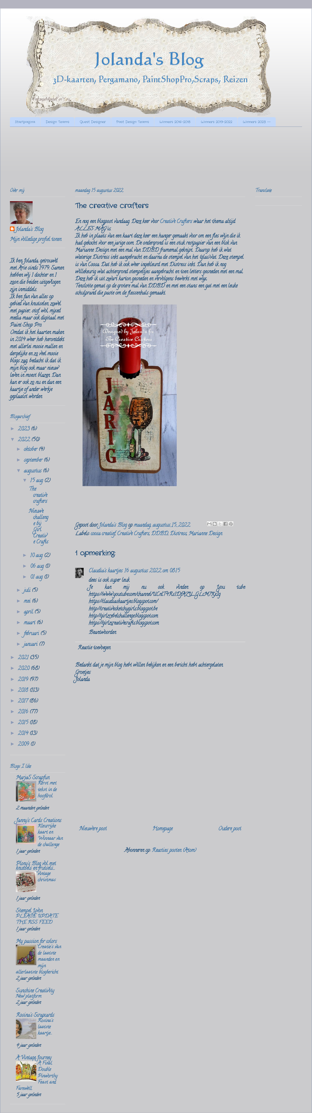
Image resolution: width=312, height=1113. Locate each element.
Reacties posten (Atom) (174, 851)
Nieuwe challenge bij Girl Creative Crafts (38, 527)
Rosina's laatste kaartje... (45, 1027)
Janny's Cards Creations (38, 821)
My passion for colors (36, 942)
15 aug (37, 481)
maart (30, 623)
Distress (178, 534)
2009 (24, 745)
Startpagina (25, 121)
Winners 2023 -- (257, 121)
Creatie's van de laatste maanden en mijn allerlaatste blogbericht (38, 960)
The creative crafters (38, 496)
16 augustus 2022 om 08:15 (152, 571)
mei (28, 602)
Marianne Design (205, 534)
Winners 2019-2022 (216, 121)
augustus (33, 471)
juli (28, 591)
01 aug (37, 577)
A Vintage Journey (33, 1058)
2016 (23, 712)
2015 (23, 723)
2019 (23, 680)
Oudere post (229, 829)
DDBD (159, 534)
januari (31, 645)
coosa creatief (103, 534)
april (29, 612)
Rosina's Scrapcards (35, 1016)
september (34, 461)
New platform (28, 996)
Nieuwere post (93, 829)
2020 (24, 669)
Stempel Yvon (29, 911)
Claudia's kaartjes (106, 571)
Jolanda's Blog (29, 230)
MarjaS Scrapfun (32, 778)
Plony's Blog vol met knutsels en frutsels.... (36, 866)
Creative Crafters (176, 222)
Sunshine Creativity (35, 991)
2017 (23, 701)
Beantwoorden (102, 633)
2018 (23, 691)
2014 (23, 734)
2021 (24, 658)
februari (32, 634)
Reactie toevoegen (94, 648)
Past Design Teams (132, 121)
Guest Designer (93, 121)
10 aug (37, 556)
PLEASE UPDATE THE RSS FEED (37, 920)
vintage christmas (47, 877)
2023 (24, 429)
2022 (24, 440)
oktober (31, 450)
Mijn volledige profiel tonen (35, 240)
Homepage (162, 829)
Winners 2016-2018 (174, 121)
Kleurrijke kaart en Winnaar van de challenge (50, 836)
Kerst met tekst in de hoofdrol (47, 790)
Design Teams (57, 121)
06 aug (37, 567)
